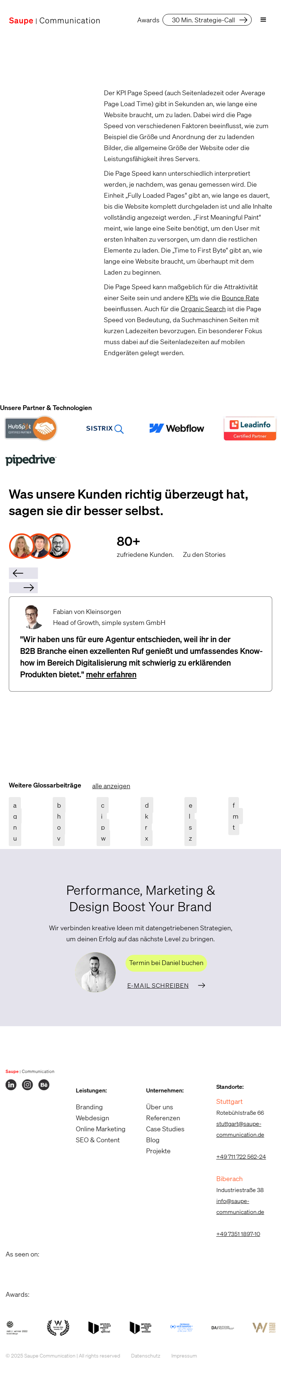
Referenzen (157, 1117)
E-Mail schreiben (158, 985)
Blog (147, 1139)
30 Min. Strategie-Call (203, 19)
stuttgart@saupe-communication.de (234, 1129)
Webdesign (86, 1117)
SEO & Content (92, 1139)
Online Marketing (95, 1128)
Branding (83, 1106)
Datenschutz (139, 1355)
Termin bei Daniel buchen (166, 962)
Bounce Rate (240, 297)
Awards (148, 19)
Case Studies (159, 1128)
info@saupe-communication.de (234, 1206)
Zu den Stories (204, 554)
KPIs (192, 297)
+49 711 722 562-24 (235, 1157)
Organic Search (203, 308)
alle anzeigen (111, 785)
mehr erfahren (111, 674)
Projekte (152, 1150)
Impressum (178, 1355)
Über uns (153, 1106)
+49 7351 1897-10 (232, 1234)
